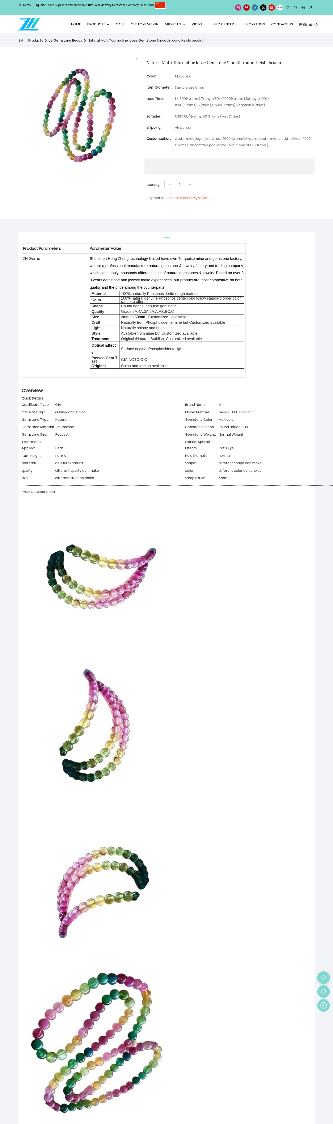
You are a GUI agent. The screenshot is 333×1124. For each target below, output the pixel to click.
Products (35, 40)
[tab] (166, 235)
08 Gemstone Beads (65, 40)
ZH (20, 40)
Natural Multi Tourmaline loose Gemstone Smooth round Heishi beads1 (145, 40)
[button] (316, 24)
